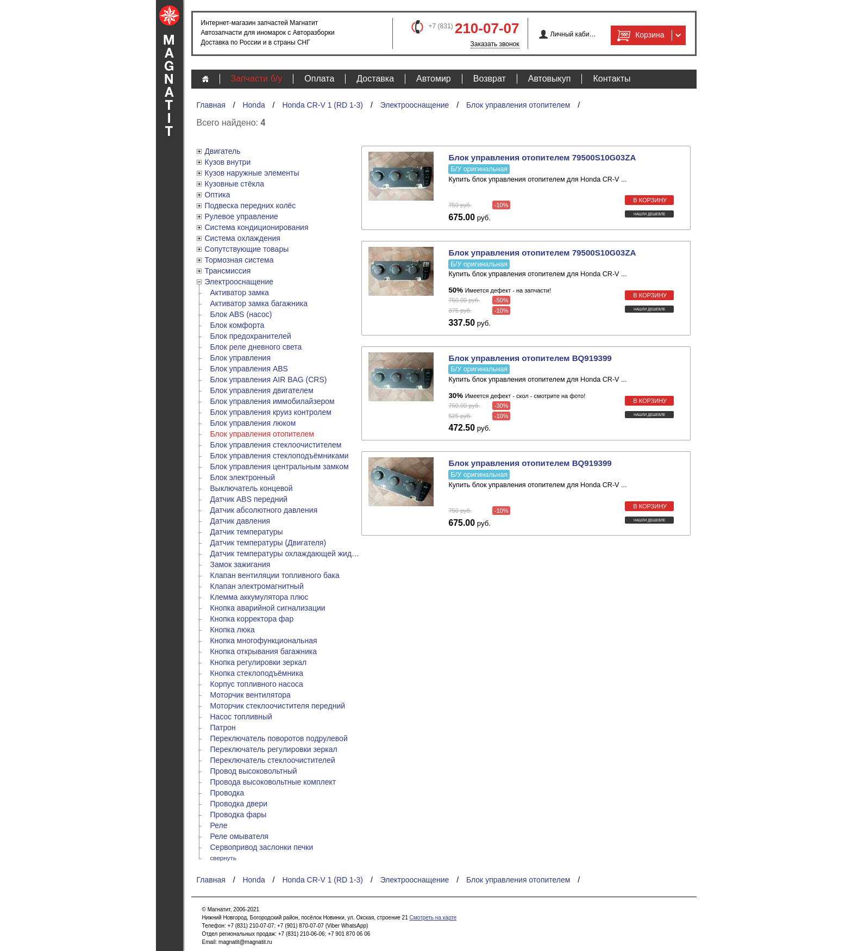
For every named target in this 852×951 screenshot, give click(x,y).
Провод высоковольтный (253, 771)
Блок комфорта (237, 325)
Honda (253, 105)
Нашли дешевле (650, 214)
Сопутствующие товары (247, 249)
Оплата (319, 78)
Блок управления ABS (249, 368)
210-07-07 (487, 28)
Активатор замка (239, 292)
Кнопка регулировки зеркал (258, 662)
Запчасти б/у (257, 78)
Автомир (433, 78)
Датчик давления (240, 521)
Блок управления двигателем (262, 390)
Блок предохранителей (250, 336)
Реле (219, 825)
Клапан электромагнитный (257, 586)
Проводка (227, 792)
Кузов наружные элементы (252, 173)
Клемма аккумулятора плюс (259, 597)
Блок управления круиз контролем (270, 412)
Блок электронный (242, 477)
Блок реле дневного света (256, 347)
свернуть (223, 857)
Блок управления (240, 357)
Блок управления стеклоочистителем (276, 444)
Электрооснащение (414, 105)
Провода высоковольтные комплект (273, 782)
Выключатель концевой (251, 488)
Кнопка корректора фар (252, 618)
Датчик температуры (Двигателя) (268, 542)
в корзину (650, 200)
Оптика (217, 194)
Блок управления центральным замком (279, 466)
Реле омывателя (239, 836)
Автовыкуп (549, 78)
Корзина (639, 35)
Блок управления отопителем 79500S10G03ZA (542, 157)
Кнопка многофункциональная (263, 640)
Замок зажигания (240, 564)
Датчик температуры (246, 531)
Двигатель (223, 151)
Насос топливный (241, 716)
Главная (211, 105)
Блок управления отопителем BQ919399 (529, 358)
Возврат (489, 78)
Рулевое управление (241, 216)
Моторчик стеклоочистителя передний (278, 705)
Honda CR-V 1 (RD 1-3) (322, 105)
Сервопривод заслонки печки (262, 847)
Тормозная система (239, 260)
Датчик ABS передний (249, 499)
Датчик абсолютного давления (264, 510)
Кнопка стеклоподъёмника (257, 673)
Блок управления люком (253, 423)
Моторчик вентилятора (250, 695)
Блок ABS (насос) (241, 314)
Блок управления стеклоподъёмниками (279, 455)
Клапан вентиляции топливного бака (275, 575)
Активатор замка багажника (259, 303)
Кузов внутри (228, 162)
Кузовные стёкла (235, 183)
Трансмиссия (228, 270)
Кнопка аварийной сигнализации (267, 608)
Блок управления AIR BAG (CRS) (268, 379)
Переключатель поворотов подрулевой (279, 738)
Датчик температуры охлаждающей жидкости (285, 553)
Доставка (375, 78)
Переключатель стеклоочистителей (272, 760)
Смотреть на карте (432, 918)
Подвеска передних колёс (250, 205)
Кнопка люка (232, 629)
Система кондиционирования (257, 227)
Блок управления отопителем (518, 105)
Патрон (223, 727)
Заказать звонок (495, 44)
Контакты (611, 78)
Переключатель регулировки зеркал (273, 749)
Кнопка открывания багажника (263, 651)
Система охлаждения (242, 238)
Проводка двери (239, 803)
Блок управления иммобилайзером (272, 401)
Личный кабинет (573, 34)
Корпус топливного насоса (256, 684)
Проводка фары (238, 814)
